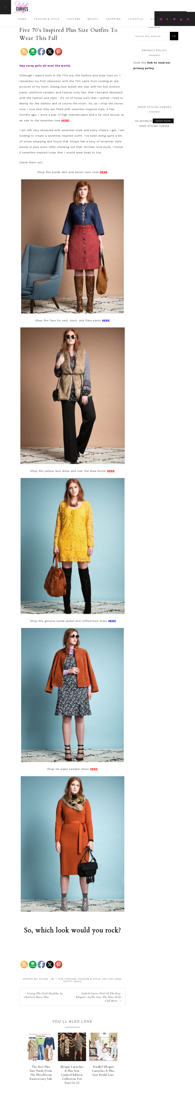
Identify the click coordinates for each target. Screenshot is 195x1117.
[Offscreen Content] (5, 7)
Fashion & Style (89, 979)
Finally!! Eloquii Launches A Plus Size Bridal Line (103, 1071)
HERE (65, 120)
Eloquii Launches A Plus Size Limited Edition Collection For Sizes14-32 (72, 1075)
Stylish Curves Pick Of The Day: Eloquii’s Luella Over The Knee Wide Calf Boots (98, 997)
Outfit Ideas (72, 981)
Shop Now (163, 120)
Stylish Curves (35, 7)
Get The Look (111, 979)
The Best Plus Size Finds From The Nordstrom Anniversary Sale (40, 1073)
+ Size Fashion (66, 979)
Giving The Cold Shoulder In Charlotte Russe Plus (43, 995)
